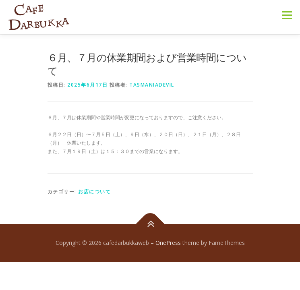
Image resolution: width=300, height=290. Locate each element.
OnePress (168, 242)
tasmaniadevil (151, 84)
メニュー (287, 15)
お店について (94, 191)
